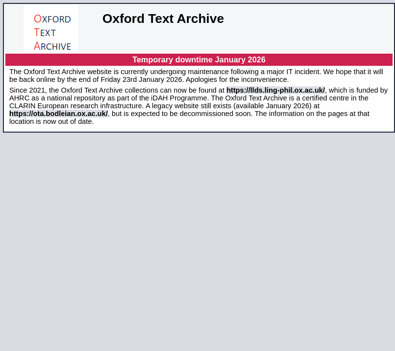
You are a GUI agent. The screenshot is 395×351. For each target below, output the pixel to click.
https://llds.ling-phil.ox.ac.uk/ (275, 90)
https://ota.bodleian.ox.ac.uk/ (58, 113)
